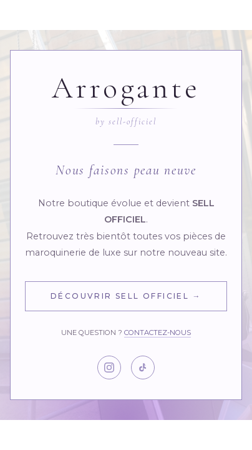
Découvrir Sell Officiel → (126, 296)
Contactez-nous (157, 332)
